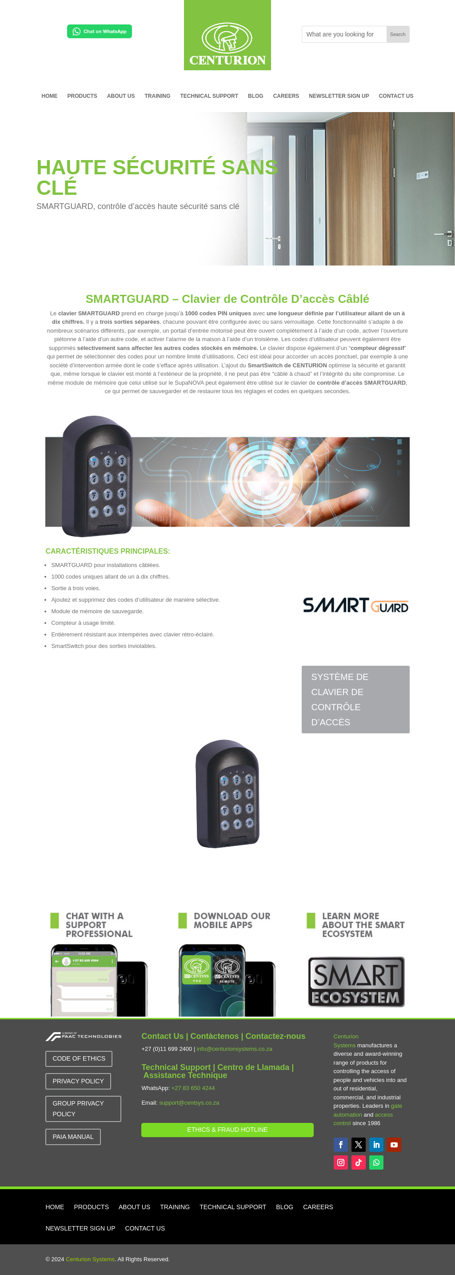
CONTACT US (396, 96)
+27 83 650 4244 (193, 1088)
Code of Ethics (78, 1058)
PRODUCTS (82, 96)
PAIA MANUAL (72, 1136)
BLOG (255, 96)
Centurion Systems (90, 1259)
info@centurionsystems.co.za (234, 1049)
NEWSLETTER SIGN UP (339, 96)
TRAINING (158, 96)
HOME (50, 96)
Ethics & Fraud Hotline (227, 1129)
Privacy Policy (78, 1081)
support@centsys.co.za (189, 1102)
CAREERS (286, 96)
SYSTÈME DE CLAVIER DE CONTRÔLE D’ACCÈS (340, 699)
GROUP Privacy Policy (78, 1109)
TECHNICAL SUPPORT (209, 96)
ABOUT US (121, 96)
